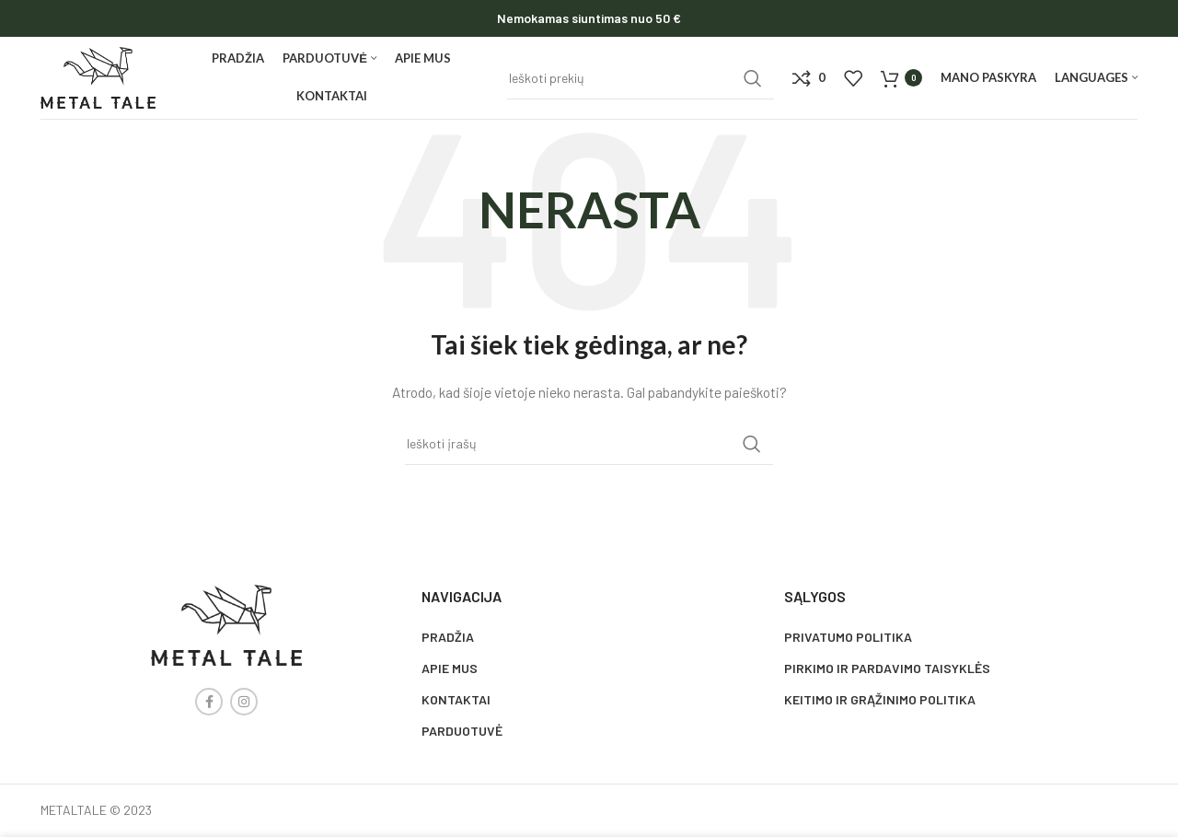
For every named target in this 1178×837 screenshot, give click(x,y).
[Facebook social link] (209, 701)
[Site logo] (98, 76)
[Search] (640, 78)
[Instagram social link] (244, 701)
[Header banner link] (589, 18)
